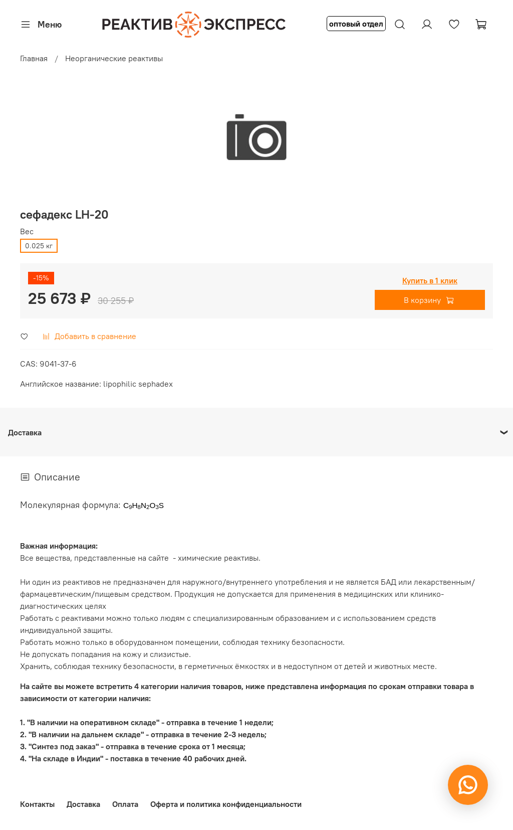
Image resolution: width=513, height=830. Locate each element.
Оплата (125, 804)
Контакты (37, 804)
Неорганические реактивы (114, 58)
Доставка (83, 804)
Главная (34, 58)
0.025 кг (39, 245)
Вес (27, 231)
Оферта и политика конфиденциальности (226, 804)
